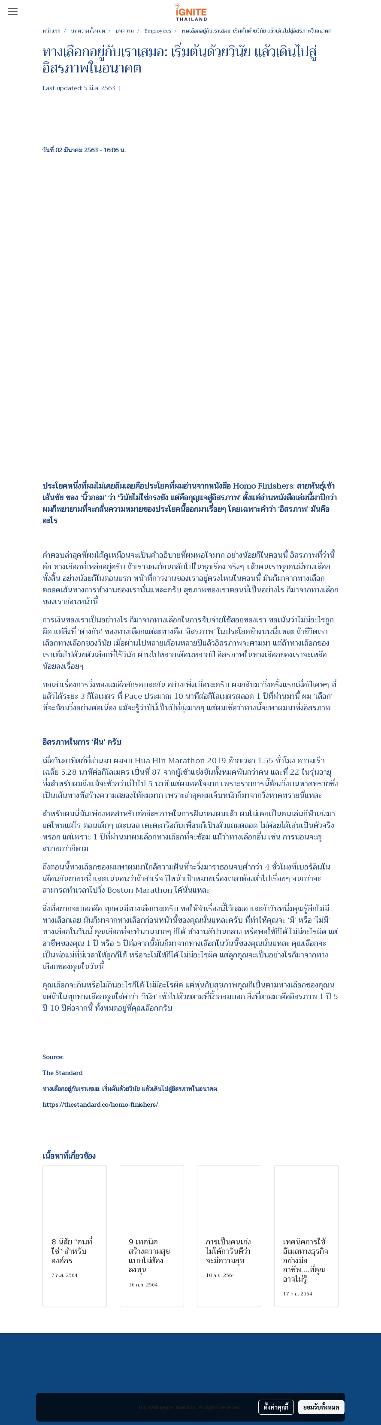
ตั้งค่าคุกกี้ (276, 1407)
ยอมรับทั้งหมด (321, 1407)
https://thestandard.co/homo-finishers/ (100, 1104)
